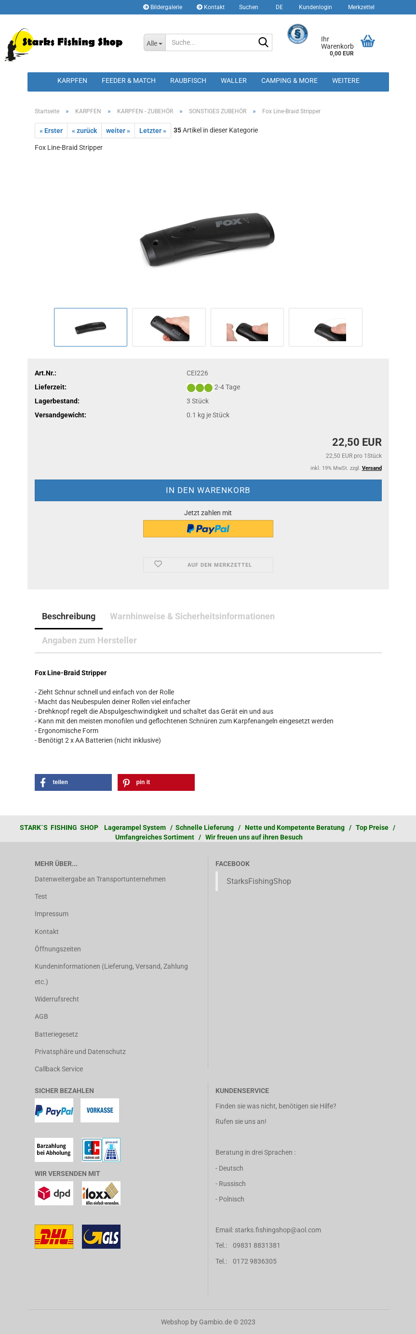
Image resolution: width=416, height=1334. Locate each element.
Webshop (175, 1322)
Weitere (346, 80)
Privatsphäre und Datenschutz (80, 1051)
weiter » (118, 130)
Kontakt (211, 7)
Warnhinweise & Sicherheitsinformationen (192, 616)
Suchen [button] (248, 7)
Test (41, 896)
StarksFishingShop (259, 881)
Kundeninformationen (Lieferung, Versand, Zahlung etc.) (111, 974)
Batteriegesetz (56, 1034)
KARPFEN (72, 80)
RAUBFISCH (188, 80)
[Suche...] (154, 42)
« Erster (51, 130)
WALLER (234, 80)
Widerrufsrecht (57, 999)
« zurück (84, 130)
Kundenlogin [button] (314, 7)
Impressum (51, 914)
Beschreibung (68, 616)
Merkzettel (361, 7)
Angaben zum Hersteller (89, 640)
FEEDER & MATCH (129, 80)
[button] (278, 7)
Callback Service (59, 1069)
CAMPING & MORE (289, 80)
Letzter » (152, 130)
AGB (41, 1016)
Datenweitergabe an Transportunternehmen (100, 879)
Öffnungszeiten (58, 949)
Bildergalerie (162, 7)
